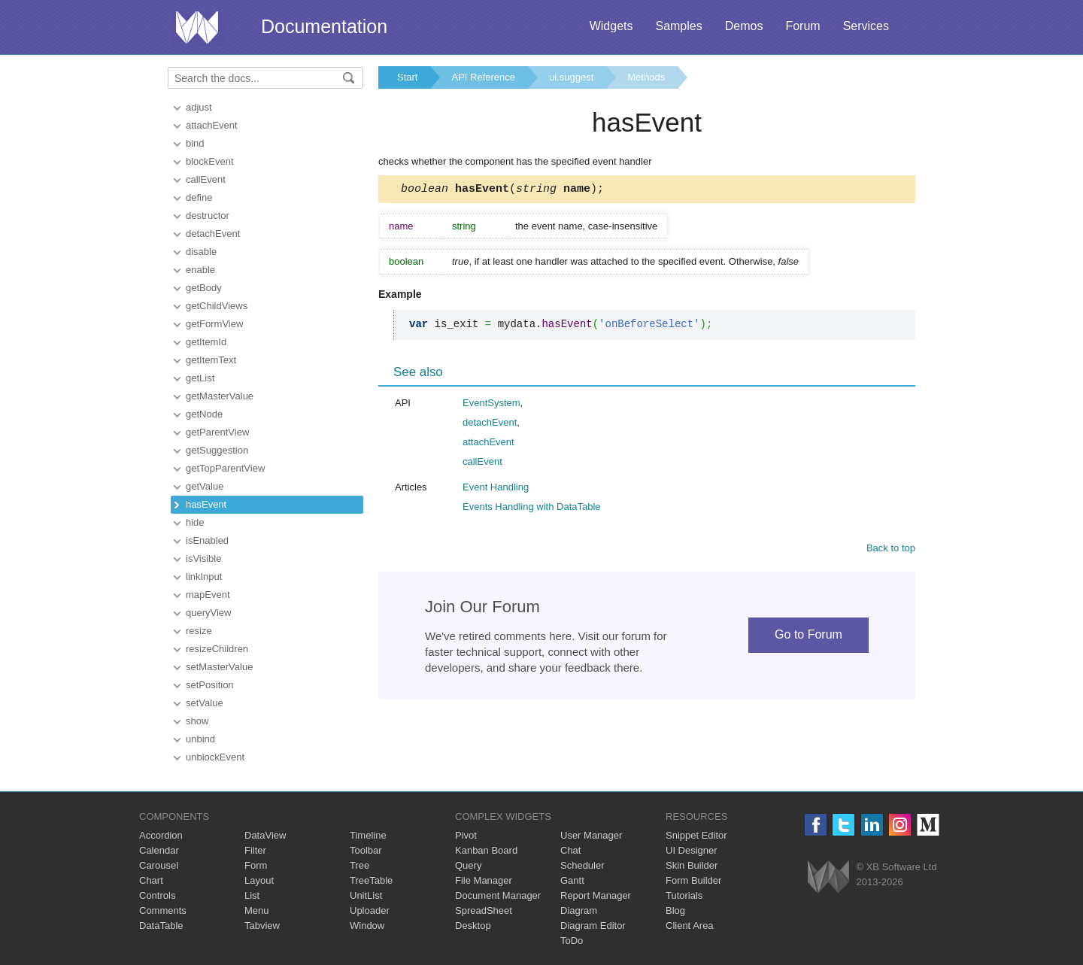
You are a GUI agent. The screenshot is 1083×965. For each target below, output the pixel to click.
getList (200, 378)
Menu (256, 910)
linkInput (204, 576)
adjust (199, 107)
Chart (151, 880)
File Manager (483, 880)
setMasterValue (219, 666)
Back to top (890, 550)
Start (407, 77)
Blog (675, 910)
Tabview (262, 925)
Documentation (324, 26)
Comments (163, 910)
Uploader (370, 910)
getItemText (211, 360)
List (251, 895)
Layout (259, 880)
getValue (204, 486)
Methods (646, 77)
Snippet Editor (696, 835)
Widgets (611, 26)
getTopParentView (225, 468)
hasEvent (206, 504)
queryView (208, 612)
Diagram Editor (593, 925)
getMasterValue (219, 396)
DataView (265, 835)
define (199, 197)
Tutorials (684, 895)
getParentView (217, 432)
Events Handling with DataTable (532, 508)
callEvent (206, 179)
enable (200, 269)
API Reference (483, 77)
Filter (255, 850)
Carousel (158, 865)
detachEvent (213, 233)
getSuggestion (217, 450)
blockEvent (210, 161)
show (197, 721)
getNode (204, 414)
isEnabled (207, 540)
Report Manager (595, 895)
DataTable (161, 925)
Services (866, 26)
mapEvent (208, 594)
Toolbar (366, 850)
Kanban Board (486, 850)
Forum (802, 26)
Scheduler (582, 865)
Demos (744, 26)
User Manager (591, 835)
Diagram (578, 910)
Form (255, 865)
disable (201, 251)
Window (367, 925)
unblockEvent (215, 757)
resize (199, 630)
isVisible (203, 558)
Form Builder (693, 880)
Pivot (466, 835)
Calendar (159, 850)
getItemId (206, 341)
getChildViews (216, 305)
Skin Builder (691, 865)
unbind (200, 739)
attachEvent (212, 125)
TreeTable (371, 880)
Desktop (473, 925)
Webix (828, 877)
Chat (570, 850)
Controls (157, 895)
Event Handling (496, 489)
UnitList (366, 895)
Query (468, 865)
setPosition (210, 684)
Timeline (368, 835)
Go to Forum (808, 636)
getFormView (214, 323)
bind (195, 143)
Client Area (690, 925)
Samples (678, 26)
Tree (359, 865)
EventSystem (491, 405)
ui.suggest (571, 77)
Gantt (572, 880)
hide (195, 522)
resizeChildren (217, 648)
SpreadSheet (483, 910)
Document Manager (498, 895)
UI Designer (691, 850)
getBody (204, 287)
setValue (204, 703)
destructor (207, 215)
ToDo (571, 940)
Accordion (161, 835)
